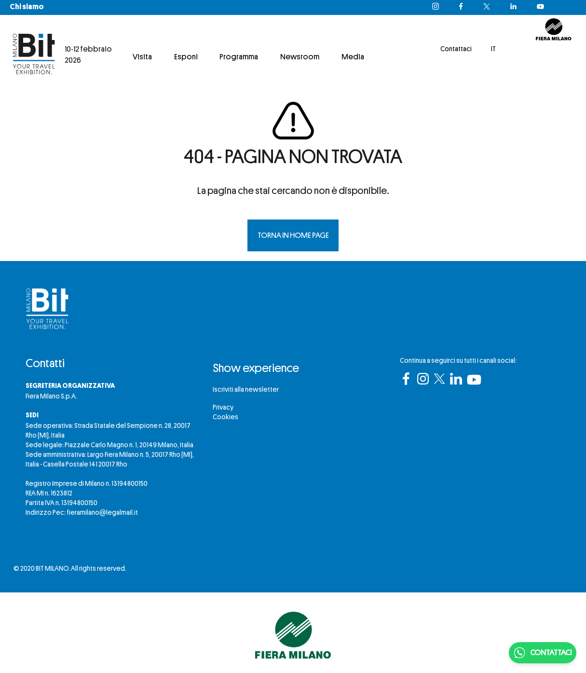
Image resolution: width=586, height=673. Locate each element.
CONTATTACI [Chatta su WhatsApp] (543, 653)
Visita (142, 57)
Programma (238, 57)
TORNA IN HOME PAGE (293, 235)
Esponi (186, 57)
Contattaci (456, 48)
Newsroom (299, 57)
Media (352, 57)
